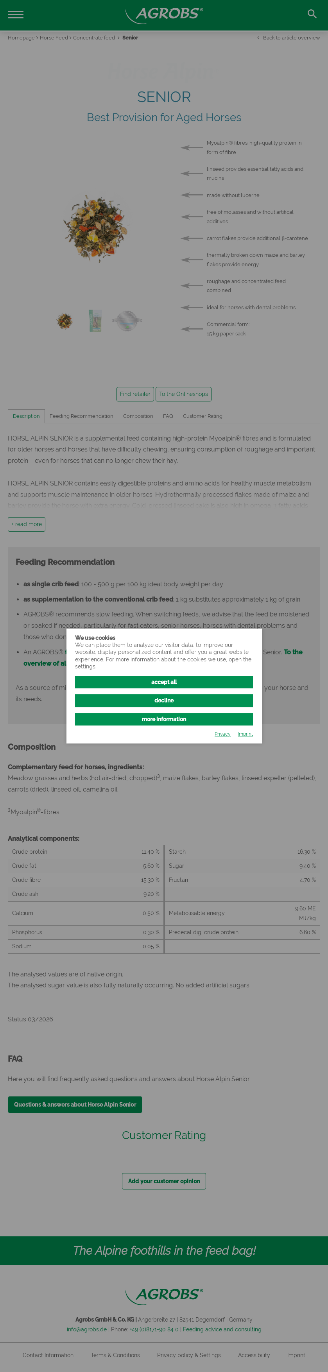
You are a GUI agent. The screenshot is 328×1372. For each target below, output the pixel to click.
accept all (164, 682)
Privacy (223, 734)
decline (164, 700)
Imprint (245, 734)
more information (164, 719)
